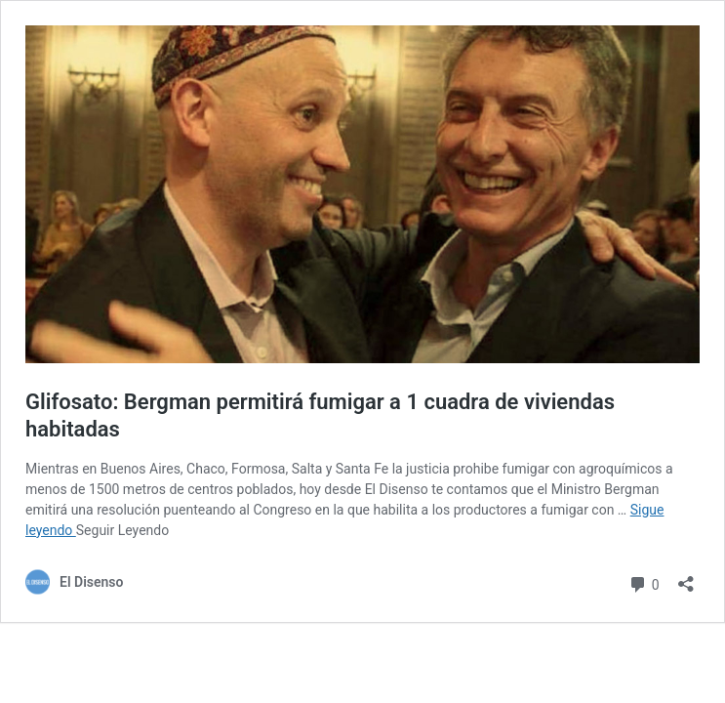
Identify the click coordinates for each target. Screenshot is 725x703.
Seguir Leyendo (122, 530)
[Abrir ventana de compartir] (686, 577)
